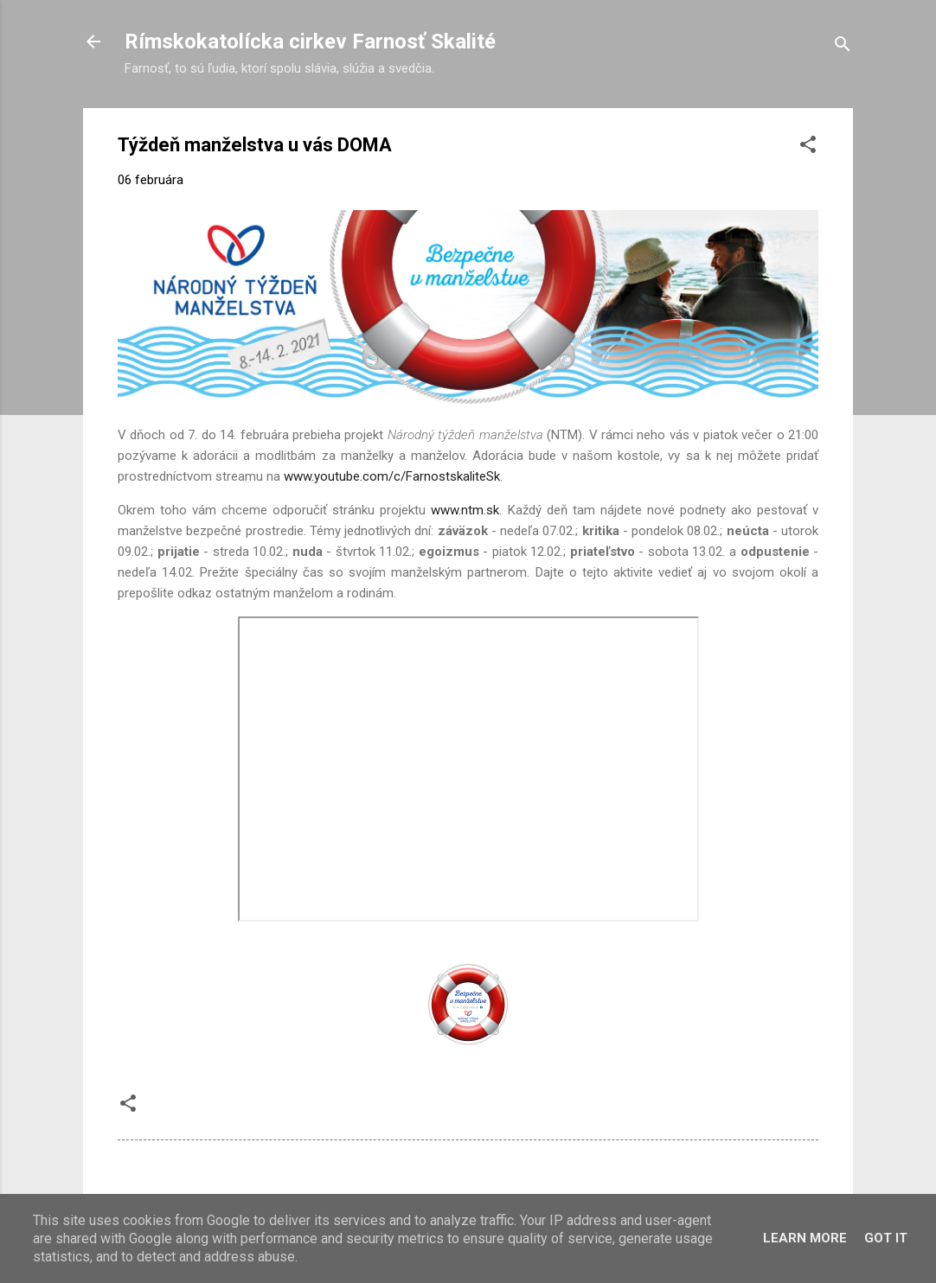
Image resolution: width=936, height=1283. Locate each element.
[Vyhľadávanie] (842, 47)
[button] (808, 147)
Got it (885, 1238)
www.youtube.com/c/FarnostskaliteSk (392, 476)
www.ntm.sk (465, 510)
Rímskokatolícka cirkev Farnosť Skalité (310, 41)
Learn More (805, 1238)
